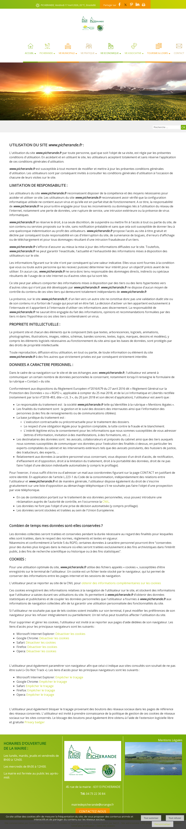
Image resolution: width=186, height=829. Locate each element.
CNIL (105, 502)
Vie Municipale (67, 53)
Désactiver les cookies (70, 634)
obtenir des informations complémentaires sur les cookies (121, 583)
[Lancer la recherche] (183, 127)
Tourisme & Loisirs (157, 53)
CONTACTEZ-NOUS (92, 811)
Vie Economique (109, 53)
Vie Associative (133, 53)
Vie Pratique (87, 53)
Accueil (29, 53)
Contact (179, 53)
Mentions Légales (170, 740)
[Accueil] (92, 23)
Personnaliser (163, 824)
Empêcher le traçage (69, 677)
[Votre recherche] (166, 127)
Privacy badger (35, 722)
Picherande (46, 53)
